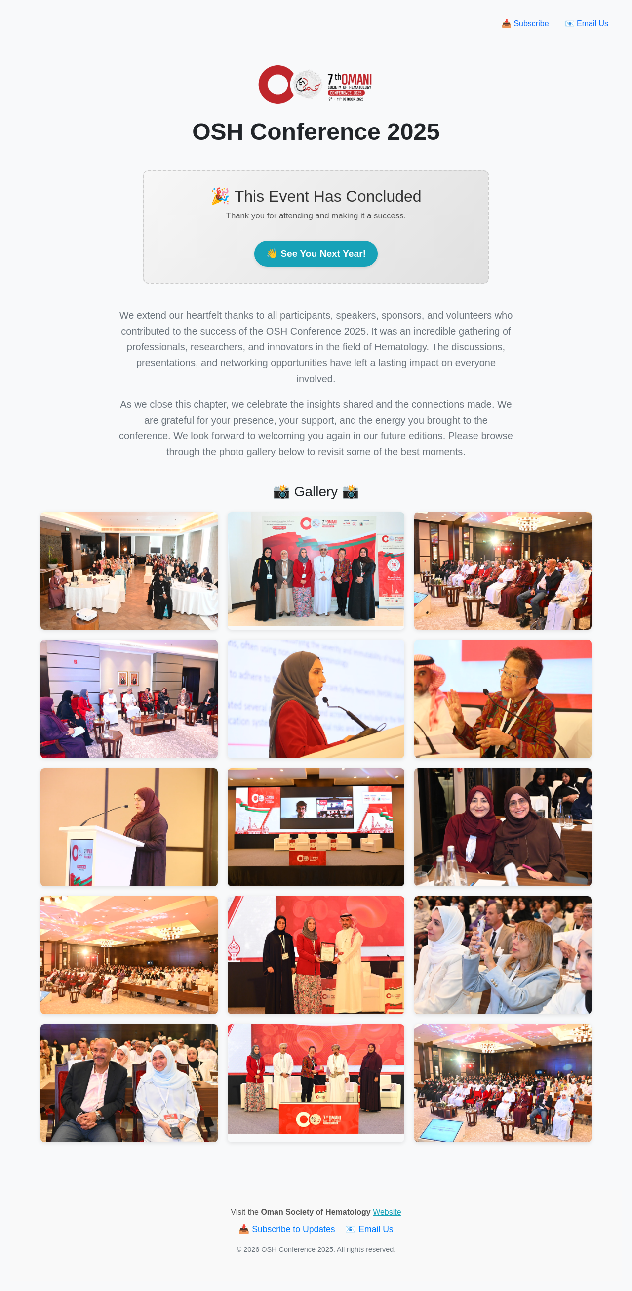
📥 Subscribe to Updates (287, 1229)
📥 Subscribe (525, 23)
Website (387, 1212)
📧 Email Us (586, 23)
